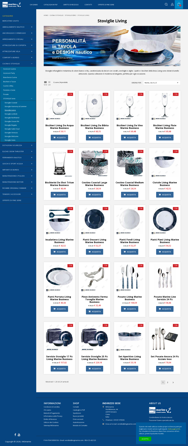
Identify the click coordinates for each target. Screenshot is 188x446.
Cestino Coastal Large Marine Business (94, 184)
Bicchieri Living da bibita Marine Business (95, 126)
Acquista (59, 137)
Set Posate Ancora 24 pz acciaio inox (165, 358)
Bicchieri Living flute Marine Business (164, 126)
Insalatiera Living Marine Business (59, 241)
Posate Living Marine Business (130, 298)
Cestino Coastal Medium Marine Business (130, 184)
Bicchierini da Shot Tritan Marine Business (59, 184)
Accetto (145, 439)
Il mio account (78, 419)
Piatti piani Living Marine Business (165, 241)
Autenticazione (78, 422)
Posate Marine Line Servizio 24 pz (165, 298)
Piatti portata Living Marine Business (59, 298)
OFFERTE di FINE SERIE (106, 4)
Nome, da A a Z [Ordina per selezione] (162, 82)
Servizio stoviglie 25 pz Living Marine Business (94, 358)
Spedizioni (77, 413)
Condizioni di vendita (52, 407)
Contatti (88, 4)
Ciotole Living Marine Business (165, 184)
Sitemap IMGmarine (51, 425)
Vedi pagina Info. (174, 429)
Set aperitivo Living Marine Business (130, 358)
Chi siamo (34, 4)
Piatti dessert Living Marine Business (94, 241)
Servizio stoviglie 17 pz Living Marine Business (59, 358)
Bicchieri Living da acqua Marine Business (59, 126)
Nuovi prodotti (78, 416)
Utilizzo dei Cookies (51, 422)
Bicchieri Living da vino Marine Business (130, 126)
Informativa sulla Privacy (53, 416)
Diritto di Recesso (71, 4)
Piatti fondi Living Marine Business (129, 241)
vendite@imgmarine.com (126, 424)
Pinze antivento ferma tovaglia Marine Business (95, 299)
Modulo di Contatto (80, 425)
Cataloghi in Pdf (50, 4)
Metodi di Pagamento (52, 413)
